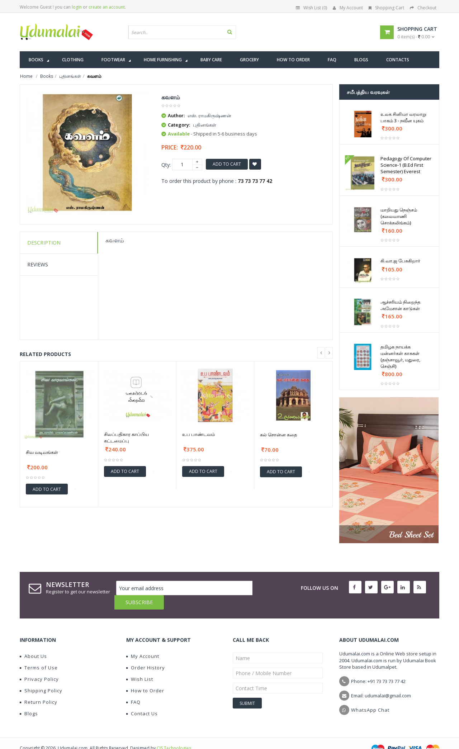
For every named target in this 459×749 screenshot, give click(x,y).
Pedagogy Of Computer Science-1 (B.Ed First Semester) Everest (405, 165)
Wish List (139, 665)
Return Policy (38, 687)
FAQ (133, 687)
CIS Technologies (174, 734)
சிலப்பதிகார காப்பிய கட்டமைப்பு (126, 437)
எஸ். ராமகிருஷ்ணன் (209, 115)
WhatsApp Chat (370, 695)
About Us (33, 642)
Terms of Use (39, 653)
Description (44, 242)
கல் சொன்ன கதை (278, 434)
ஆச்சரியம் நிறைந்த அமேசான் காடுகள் (400, 305)
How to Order (145, 676)
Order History (145, 653)
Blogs (29, 699)
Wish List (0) (311, 8)
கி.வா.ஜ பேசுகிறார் (400, 260)
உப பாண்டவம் (198, 434)
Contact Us (142, 699)
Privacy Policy (39, 665)
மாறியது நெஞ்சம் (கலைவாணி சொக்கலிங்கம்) (398, 216)
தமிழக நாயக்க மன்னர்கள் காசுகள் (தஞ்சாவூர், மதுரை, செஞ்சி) (400, 356)
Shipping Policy (41, 676)
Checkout (423, 8)
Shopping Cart (386, 8)
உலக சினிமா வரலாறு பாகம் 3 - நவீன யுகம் (403, 117)
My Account (348, 8)
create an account (107, 7)
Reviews (37, 264)
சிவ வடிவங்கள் (42, 452)
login (77, 7)
